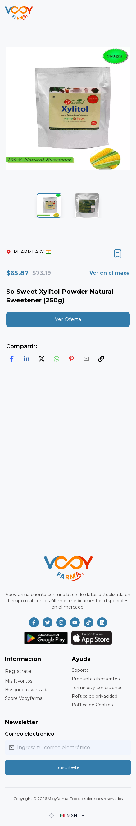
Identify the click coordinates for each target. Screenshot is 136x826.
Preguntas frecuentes (96, 679)
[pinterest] (71, 358)
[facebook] (11, 358)
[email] (86, 358)
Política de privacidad (94, 696)
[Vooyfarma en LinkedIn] (102, 622)
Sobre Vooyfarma (24, 698)
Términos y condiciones (97, 687)
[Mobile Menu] (128, 13)
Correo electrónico (29, 734)
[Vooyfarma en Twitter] (47, 622)
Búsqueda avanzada (27, 689)
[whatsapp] (56, 358)
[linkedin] (26, 358)
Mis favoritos (18, 681)
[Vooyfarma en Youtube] (75, 622)
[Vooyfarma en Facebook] (34, 622)
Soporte (80, 670)
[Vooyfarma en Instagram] (61, 622)
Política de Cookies (92, 705)
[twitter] (41, 358)
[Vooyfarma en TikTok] (88, 622)
